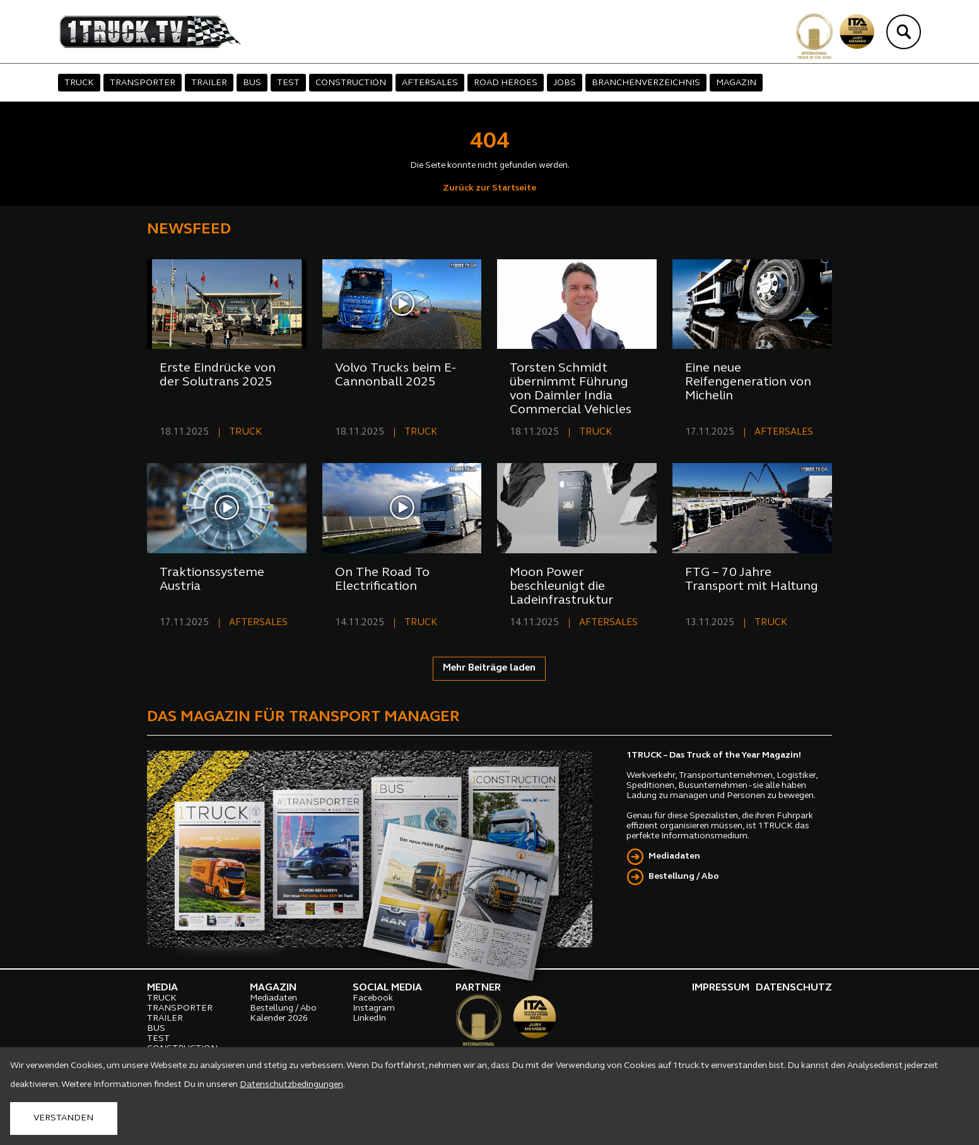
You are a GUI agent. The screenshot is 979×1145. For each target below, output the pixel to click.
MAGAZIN (736, 83)
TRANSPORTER (142, 83)
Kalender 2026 (279, 1018)
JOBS (564, 83)
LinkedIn (369, 1018)
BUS (252, 83)
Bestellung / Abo (683, 876)
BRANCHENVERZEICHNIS (646, 83)
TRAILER (209, 83)
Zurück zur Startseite (489, 188)
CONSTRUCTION (350, 83)
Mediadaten (674, 856)
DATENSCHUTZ (794, 988)
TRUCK (79, 83)
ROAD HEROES (505, 83)
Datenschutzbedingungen (291, 1084)
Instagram (374, 1008)
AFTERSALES (430, 83)
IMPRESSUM (720, 988)
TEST (288, 83)
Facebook (373, 998)
